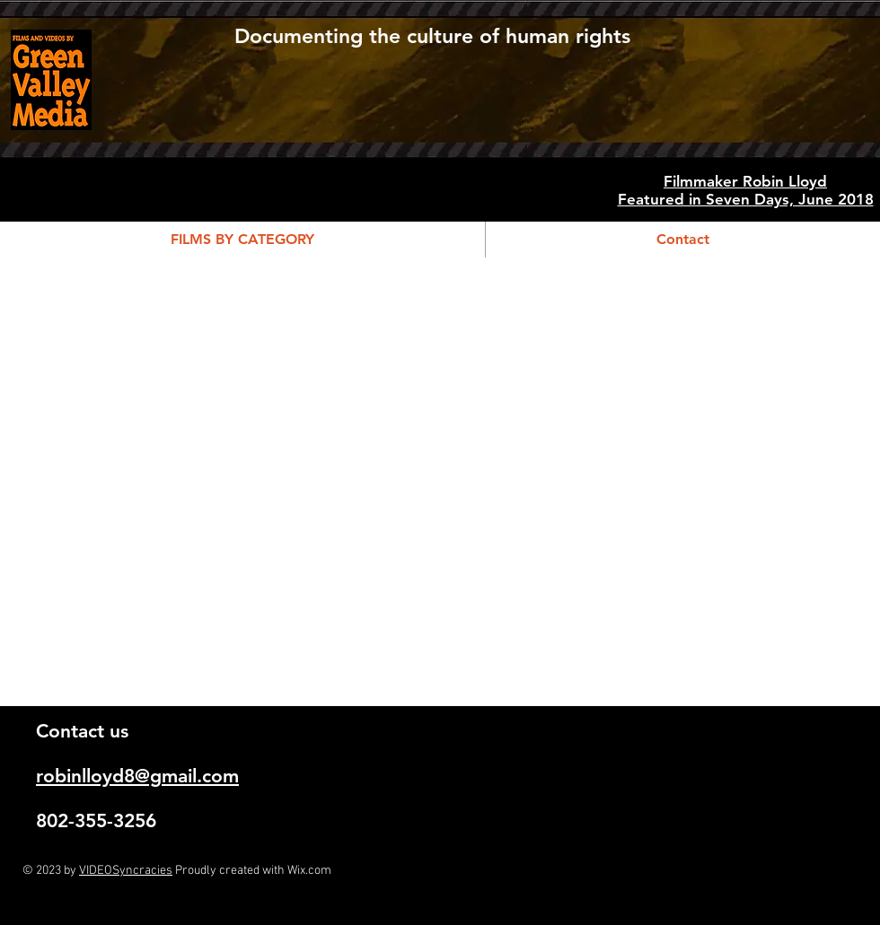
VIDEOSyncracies (125, 870)
